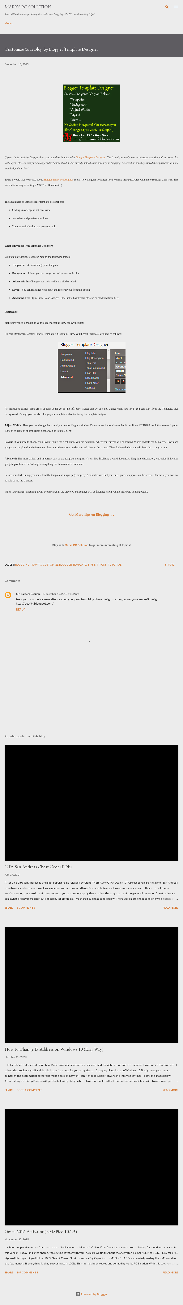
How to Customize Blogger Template (58, 564)
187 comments (27, 1272)
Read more (170, 907)
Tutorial (114, 564)
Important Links (119, 23)
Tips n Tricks (97, 564)
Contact (94, 23)
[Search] (167, 7)
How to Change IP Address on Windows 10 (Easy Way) (54, 1049)
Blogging (22, 564)
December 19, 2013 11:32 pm (61, 593)
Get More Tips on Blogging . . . (91, 514)
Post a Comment (29, 1090)
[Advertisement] (91, 695)
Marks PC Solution (28, 7)
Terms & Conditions (39, 23)
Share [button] (169, 564)
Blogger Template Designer (90, 157)
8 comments (26, 907)
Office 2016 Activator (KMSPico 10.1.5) (41, 1231)
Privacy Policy (70, 23)
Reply (20, 609)
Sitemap (144, 23)
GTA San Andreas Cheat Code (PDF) (38, 867)
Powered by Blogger (91, 1294)
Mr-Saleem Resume (28, 593)
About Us (10, 23)
